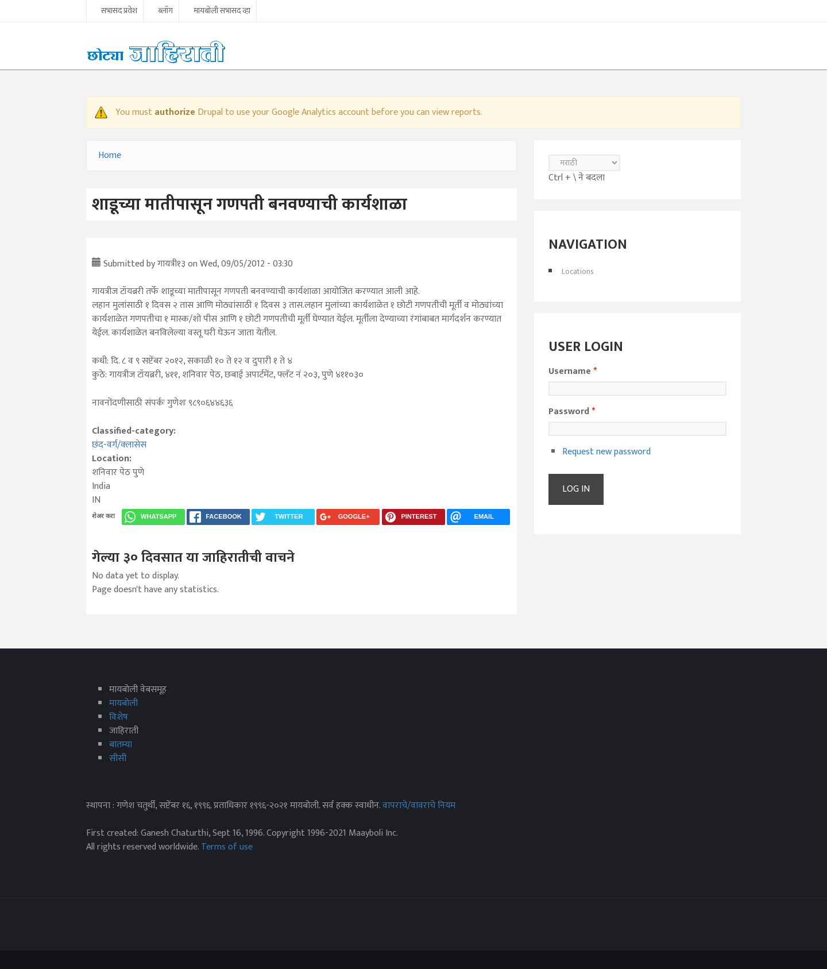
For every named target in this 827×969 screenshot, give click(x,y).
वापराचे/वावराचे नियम (418, 805)
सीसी (117, 758)
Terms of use (227, 847)
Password (571, 412)
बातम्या (120, 744)
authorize (174, 112)
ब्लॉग (165, 11)
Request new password (606, 452)
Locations (578, 271)
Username (572, 372)
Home (109, 155)
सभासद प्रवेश (119, 11)
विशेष (118, 717)
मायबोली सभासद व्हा (222, 11)
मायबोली (123, 703)
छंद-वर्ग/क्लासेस (119, 445)
